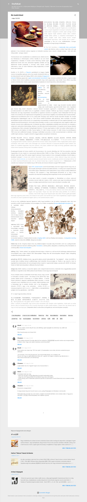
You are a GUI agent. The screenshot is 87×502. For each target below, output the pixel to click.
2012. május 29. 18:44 (28, 385)
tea (20, 318)
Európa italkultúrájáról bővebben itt (63, 203)
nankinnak (22, 159)
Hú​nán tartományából (25, 247)
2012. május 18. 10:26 (28, 363)
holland (40, 87)
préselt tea (14, 318)
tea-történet (36, 318)
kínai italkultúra (54, 315)
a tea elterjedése (16, 315)
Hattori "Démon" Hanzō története (22, 453)
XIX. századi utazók (37, 166)
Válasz (19, 334)
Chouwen (20, 338)
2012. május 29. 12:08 (26, 371)
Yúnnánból (39, 245)
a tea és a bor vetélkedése (29, 315)
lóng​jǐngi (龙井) (42, 238)
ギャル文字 (14, 434)
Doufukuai (16, 4)
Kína (47, 315)
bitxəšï (19, 325)
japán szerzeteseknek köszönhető (38, 78)
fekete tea (41, 315)
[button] (75, 15)
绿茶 (53, 318)
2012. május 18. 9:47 (26, 348)
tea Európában (27, 318)
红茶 (49, 318)
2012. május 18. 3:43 (26, 325)
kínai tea (70, 315)
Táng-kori (28, 72)
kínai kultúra (63, 315)
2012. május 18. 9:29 (28, 338)
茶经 (61, 318)
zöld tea (43, 318)
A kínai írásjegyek (17, 472)
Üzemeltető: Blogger (43, 492)
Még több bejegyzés (69, 448)
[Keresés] (78, 4)
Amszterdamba (42, 97)
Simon (19, 371)
